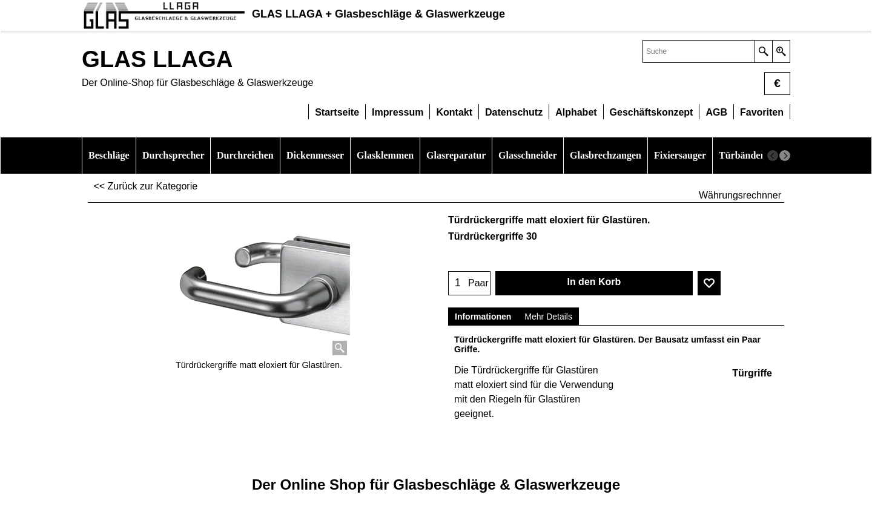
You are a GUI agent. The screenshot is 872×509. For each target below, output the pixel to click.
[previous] (772, 155)
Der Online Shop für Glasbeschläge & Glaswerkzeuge (436, 484)
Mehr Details (548, 316)
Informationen (483, 316)
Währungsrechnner (740, 195)
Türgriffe (752, 373)
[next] (784, 155)
